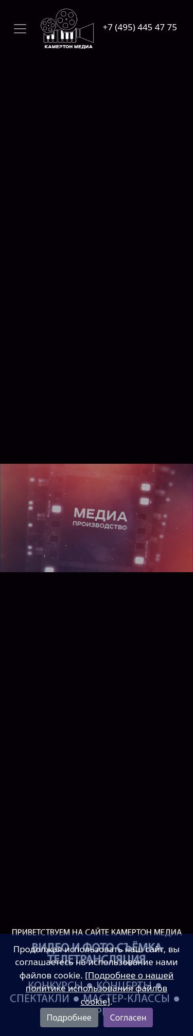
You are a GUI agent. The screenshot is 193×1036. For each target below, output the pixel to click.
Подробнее (69, 1017)
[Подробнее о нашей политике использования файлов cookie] (99, 988)
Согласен (128, 1017)
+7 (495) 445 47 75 (140, 27)
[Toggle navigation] (53, 28)
